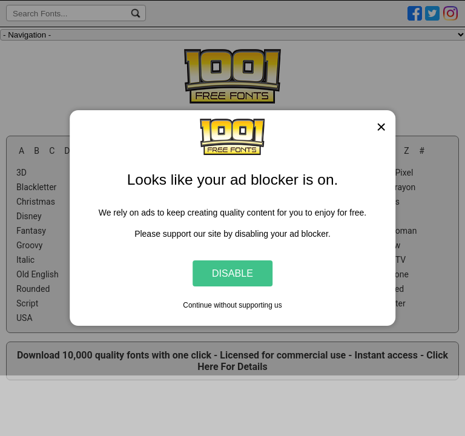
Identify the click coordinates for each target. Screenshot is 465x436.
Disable (232, 273)
